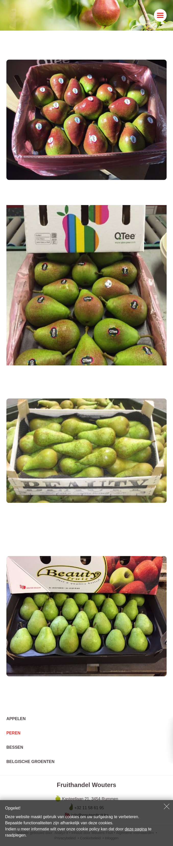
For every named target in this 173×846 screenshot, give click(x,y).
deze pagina (136, 829)
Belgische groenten (30, 761)
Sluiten (166, 806)
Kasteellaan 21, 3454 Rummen (89, 799)
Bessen (14, 747)
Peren (13, 733)
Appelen (16, 719)
